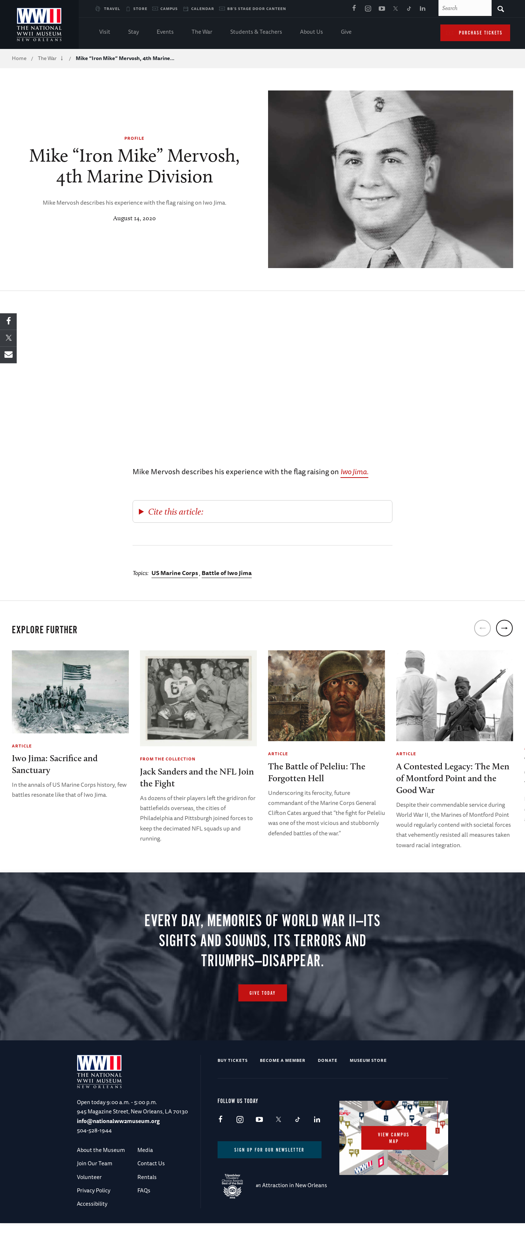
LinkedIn (422, 8)
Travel (112, 8)
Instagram (368, 8)
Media (145, 1173)
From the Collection (168, 759)
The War (202, 32)
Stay (133, 32)
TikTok (409, 8)
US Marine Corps (174, 573)
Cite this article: (175, 511)
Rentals (147, 1200)
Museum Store (368, 1083)
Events (165, 32)
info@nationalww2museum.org (118, 1144)
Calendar (202, 8)
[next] (504, 628)
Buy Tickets (233, 1083)
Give (346, 32)
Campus (169, 8)
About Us (311, 32)
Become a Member (283, 1083)
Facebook (354, 8)
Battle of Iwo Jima (227, 573)
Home (19, 58)
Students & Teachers (256, 32)
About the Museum (101, 1173)
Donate (328, 1083)
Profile (134, 138)
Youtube (381, 8)
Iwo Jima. (354, 471)
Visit (104, 32)
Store (140, 8)
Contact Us (151, 1186)
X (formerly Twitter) (395, 8)
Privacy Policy (93, 1213)
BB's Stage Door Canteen (256, 8)
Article (22, 746)
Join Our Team (94, 1186)
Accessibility (92, 1227)
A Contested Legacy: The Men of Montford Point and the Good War (452, 778)
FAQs (143, 1213)
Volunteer (89, 1200)
